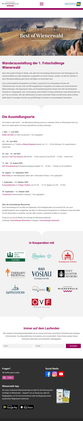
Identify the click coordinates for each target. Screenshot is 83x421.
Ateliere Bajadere (29, 136)
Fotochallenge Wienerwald (20, 212)
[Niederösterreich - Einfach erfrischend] (73, 4)
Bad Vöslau (6, 168)
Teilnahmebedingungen (10, 417)
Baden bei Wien (8, 127)
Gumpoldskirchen (9, 177)
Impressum (25, 417)
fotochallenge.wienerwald (49, 212)
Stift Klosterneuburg (9, 158)
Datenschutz (35, 417)
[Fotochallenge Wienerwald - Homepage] (10, 4)
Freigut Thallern (24, 177)
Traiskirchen (6, 187)
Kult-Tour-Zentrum (16, 149)
